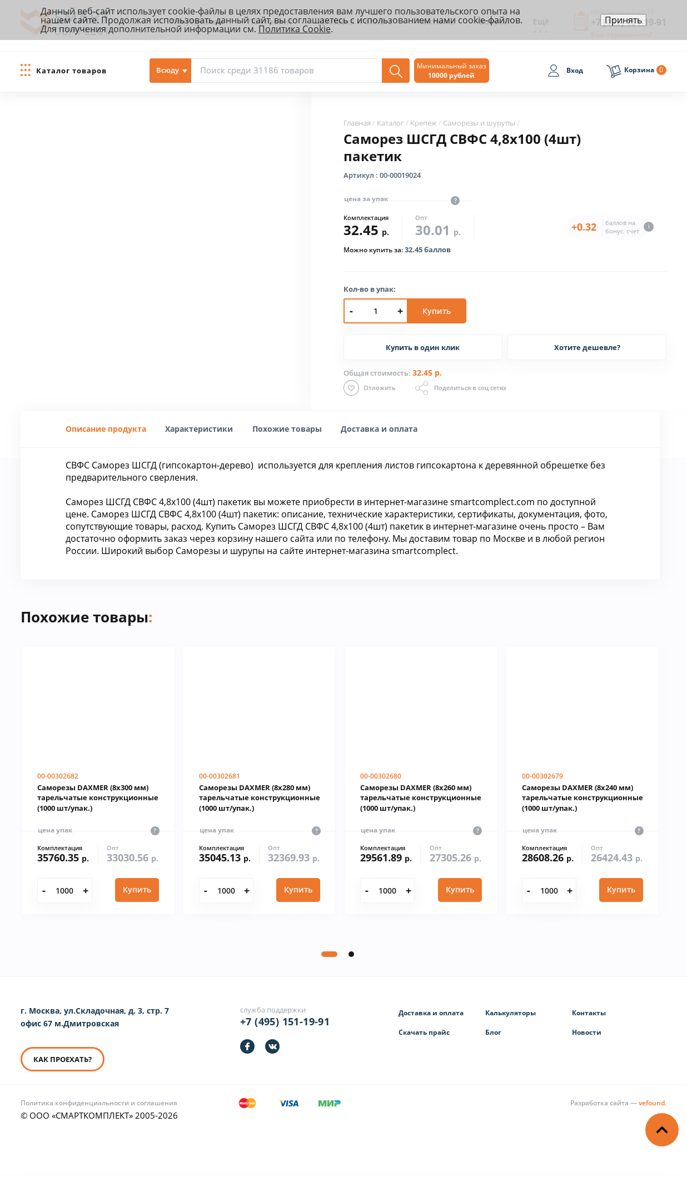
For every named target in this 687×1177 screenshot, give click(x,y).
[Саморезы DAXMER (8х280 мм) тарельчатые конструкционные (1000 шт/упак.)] (259, 781)
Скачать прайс (424, 1032)
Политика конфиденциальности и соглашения (99, 1103)
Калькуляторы (510, 1013)
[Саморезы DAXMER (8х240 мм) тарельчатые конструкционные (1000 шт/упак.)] (582, 781)
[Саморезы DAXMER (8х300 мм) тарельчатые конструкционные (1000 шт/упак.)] (98, 781)
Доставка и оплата (431, 1013)
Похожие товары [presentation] (287, 428)
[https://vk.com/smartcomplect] (272, 1046)
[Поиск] (396, 70)
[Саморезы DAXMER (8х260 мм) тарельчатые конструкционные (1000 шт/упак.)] (421, 781)
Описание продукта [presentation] (106, 428)
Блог (493, 1032)
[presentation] (199, 428)
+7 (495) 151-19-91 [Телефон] (285, 1021)
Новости (586, 1032)
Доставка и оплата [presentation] (379, 428)
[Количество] (64, 891)
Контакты (589, 1013)
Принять (623, 20)
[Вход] (565, 72)
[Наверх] (662, 1129)
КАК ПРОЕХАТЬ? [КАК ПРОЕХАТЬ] (62, 1059)
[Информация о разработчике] (618, 1103)
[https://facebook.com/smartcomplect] (247, 1046)
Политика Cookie (294, 29)
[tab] (106, 429)
